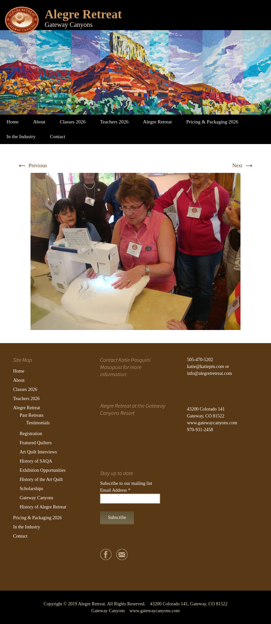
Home (13, 121)
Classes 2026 (73, 121)
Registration (31, 433)
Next (243, 165)
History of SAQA (36, 461)
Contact (57, 136)
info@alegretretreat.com (209, 373)
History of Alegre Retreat (43, 507)
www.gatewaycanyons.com (212, 422)
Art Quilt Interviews (38, 452)
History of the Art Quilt (41, 479)
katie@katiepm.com (205, 366)
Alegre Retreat (157, 121)
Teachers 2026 (114, 121)
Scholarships (31, 488)
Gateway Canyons (36, 497)
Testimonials (38, 422)
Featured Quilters (36, 442)
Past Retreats (32, 415)
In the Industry (21, 136)
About (39, 121)
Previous (32, 165)
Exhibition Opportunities (43, 470)
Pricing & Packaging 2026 (212, 121)
